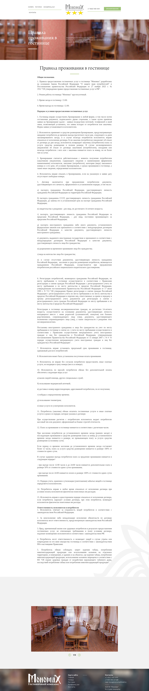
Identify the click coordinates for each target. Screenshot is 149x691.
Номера (31, 7)
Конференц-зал (49, 7)
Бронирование (112, 9)
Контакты (32, 12)
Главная (71, 677)
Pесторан (38, 7)
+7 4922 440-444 (94, 9)
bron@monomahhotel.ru (117, 682)
